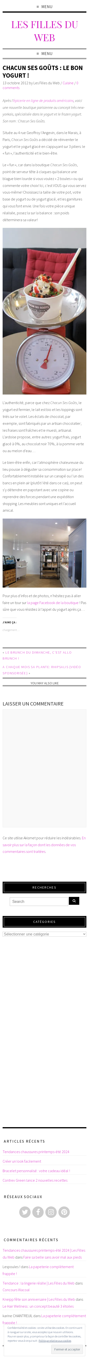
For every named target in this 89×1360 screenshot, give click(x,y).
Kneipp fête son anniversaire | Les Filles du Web (39, 1299)
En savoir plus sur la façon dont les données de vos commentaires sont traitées (44, 844)
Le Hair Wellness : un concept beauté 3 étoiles (38, 1306)
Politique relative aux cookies (55, 1340)
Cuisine (68, 82)
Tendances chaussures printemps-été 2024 (36, 1151)
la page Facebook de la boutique (53, 602)
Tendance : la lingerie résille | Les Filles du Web (39, 1283)
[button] (44, 311)
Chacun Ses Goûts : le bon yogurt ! (43, 71)
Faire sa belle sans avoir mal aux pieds (52, 1257)
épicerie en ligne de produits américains (43, 100)
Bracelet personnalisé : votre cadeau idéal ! (36, 1170)
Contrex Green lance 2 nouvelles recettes (35, 1180)
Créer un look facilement (22, 1161)
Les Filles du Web (44, 30)
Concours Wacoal (16, 1289)
